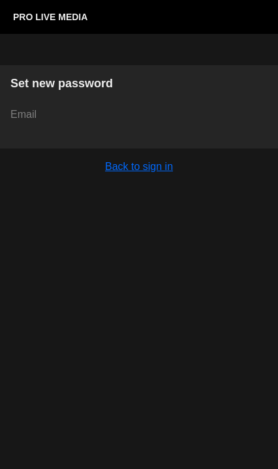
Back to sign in (139, 166)
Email (23, 114)
